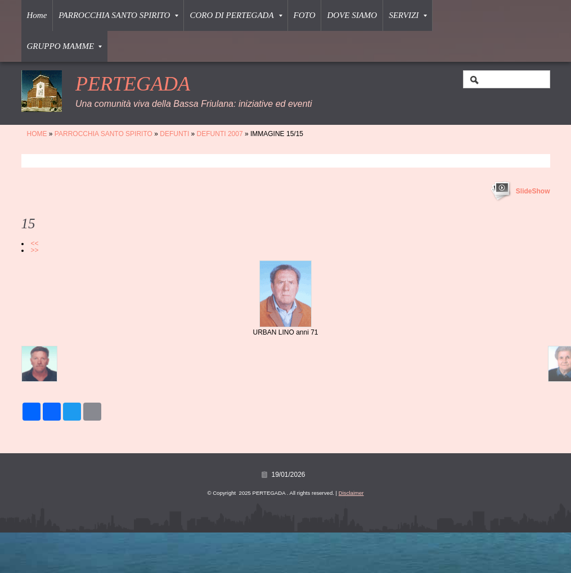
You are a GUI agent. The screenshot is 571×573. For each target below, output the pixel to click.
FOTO (305, 15)
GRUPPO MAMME (64, 46)
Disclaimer (351, 493)
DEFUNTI (174, 134)
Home (37, 15)
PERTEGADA (132, 84)
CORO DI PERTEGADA (236, 15)
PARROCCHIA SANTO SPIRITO (118, 15)
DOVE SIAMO (352, 15)
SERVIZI (408, 15)
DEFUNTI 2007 (220, 134)
